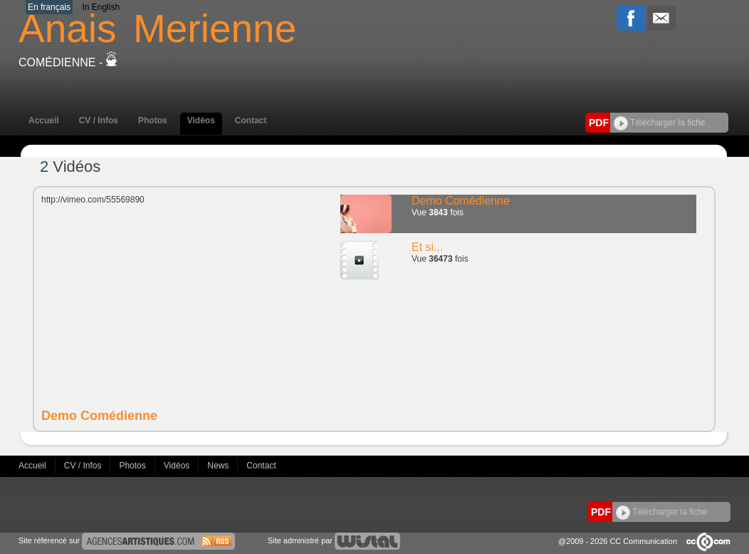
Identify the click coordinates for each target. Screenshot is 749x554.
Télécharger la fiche (660, 123)
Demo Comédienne (461, 201)
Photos (152, 120)
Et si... (427, 247)
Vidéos (201, 120)
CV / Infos (98, 120)
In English (101, 7)
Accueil (43, 120)
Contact (251, 120)
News (219, 466)
